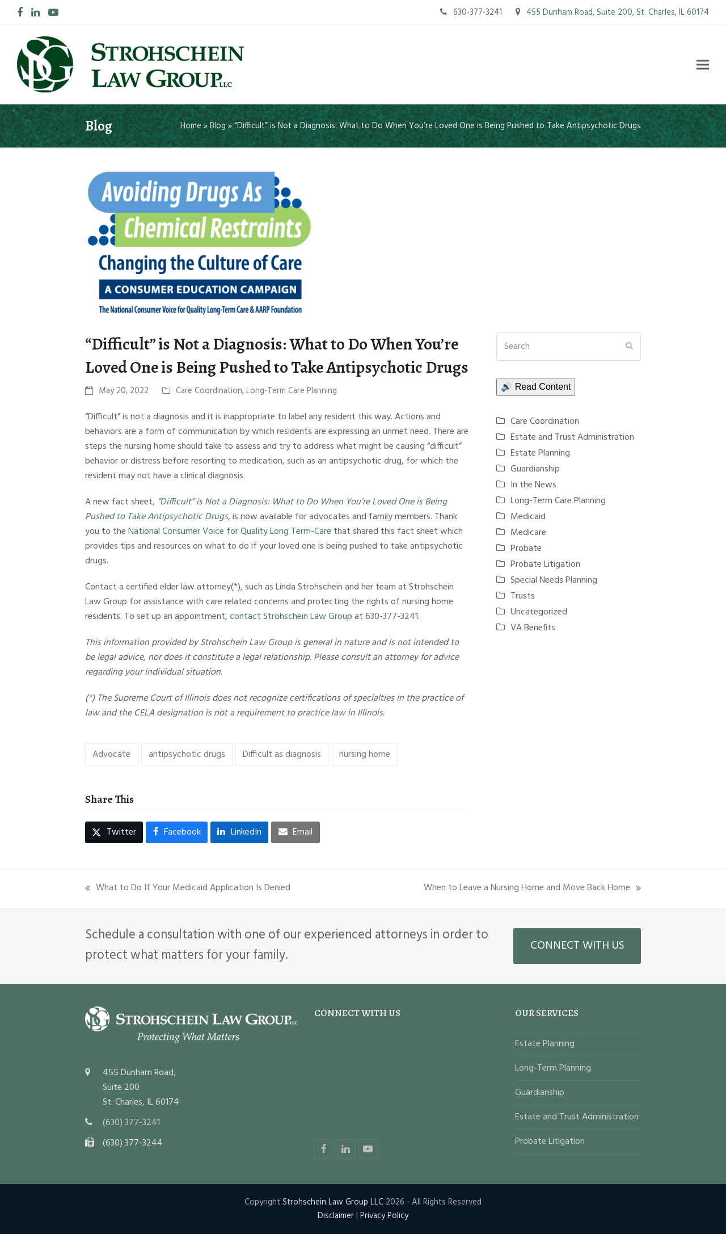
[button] (703, 64)
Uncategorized (538, 612)
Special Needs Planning (553, 580)
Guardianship (535, 469)
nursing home (364, 754)
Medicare (528, 532)
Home (190, 126)
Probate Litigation (545, 564)
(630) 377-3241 (131, 1122)
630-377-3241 (471, 12)
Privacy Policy (384, 1216)
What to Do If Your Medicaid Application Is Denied (187, 888)
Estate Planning (540, 453)
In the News (533, 485)
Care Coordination (209, 391)
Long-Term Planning (553, 1068)
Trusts (522, 596)
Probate (526, 548)
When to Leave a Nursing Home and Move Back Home (532, 888)
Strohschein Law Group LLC (332, 1202)
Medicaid (528, 516)
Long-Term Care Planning (291, 391)
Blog (218, 126)
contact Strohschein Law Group (291, 616)
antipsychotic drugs (187, 754)
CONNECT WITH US (577, 946)
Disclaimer (336, 1216)
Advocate (111, 754)
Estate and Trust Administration (572, 437)
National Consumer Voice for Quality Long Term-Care (229, 531)
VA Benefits (532, 628)
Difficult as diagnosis (282, 754)
